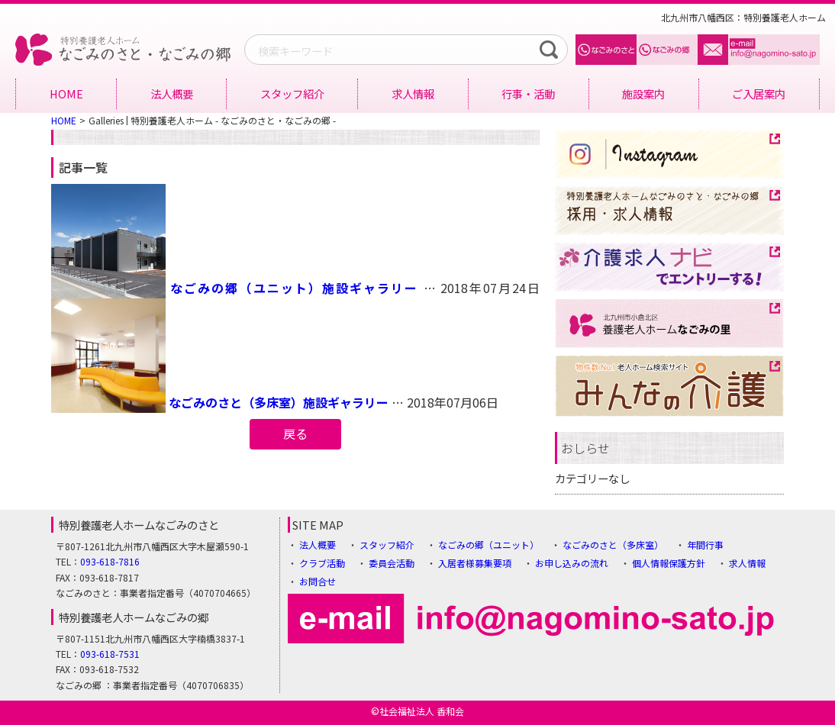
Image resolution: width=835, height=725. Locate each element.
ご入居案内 (758, 93)
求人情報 (413, 93)
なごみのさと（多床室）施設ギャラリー (278, 402)
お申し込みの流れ (571, 562)
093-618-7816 (110, 561)
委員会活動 (391, 562)
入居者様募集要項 (474, 562)
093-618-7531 (110, 653)
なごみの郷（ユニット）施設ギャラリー (294, 288)
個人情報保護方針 (668, 562)
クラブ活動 (322, 562)
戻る (295, 433)
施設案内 (643, 93)
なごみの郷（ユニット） (488, 544)
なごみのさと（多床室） (613, 544)
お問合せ (317, 581)
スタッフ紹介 (292, 93)
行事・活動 (528, 93)
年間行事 (705, 544)
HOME (66, 93)
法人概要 (171, 93)
